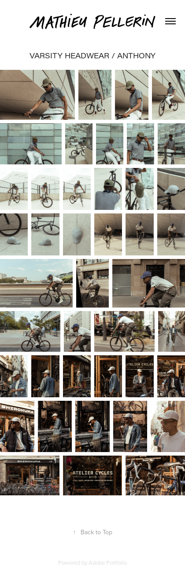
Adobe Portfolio (108, 563)
